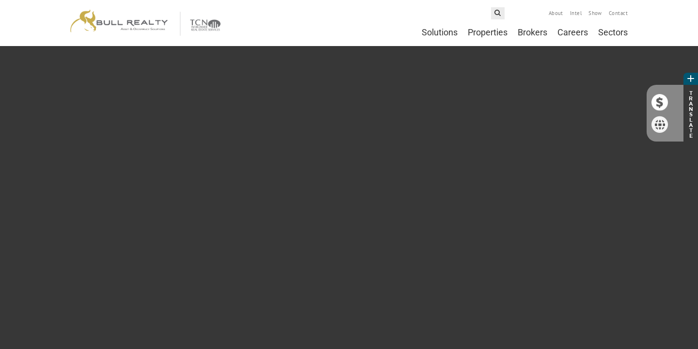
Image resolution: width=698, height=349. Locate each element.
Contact (618, 13)
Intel (576, 13)
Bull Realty (145, 23)
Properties (488, 32)
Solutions (440, 32)
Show (595, 13)
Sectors (613, 32)
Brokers (532, 32)
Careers (572, 32)
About (556, 13)
